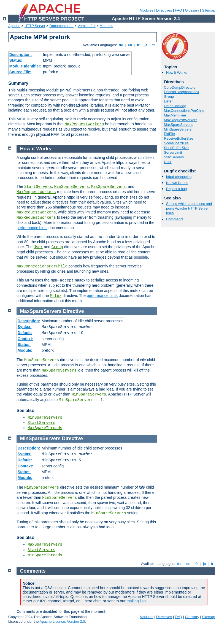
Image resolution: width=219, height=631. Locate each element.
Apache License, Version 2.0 (62, 621)
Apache (14, 26)
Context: (25, 339)
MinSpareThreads (45, 555)
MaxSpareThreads (45, 428)
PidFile (169, 134)
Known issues (177, 183)
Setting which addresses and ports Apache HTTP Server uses (189, 208)
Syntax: (25, 326)
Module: (25, 350)
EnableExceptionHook (181, 92)
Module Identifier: (25, 66)
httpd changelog (179, 177)
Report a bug (176, 189)
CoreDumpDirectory (180, 87)
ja (146, 45)
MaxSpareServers (178, 125)
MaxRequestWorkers (84, 124)
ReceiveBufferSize (178, 138)
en (130, 45)
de (121, 45)
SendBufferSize (176, 148)
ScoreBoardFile (176, 143)
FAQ (178, 10)
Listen (169, 101)
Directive (73, 311)
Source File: (20, 72)
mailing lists (136, 601)
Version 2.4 (87, 26)
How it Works (176, 73)
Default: (25, 333)
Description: (20, 54)
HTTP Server (35, 26)
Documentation (61, 26)
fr (138, 45)
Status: (15, 60)
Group (169, 96)
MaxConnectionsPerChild (184, 111)
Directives (164, 10)
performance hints (32, 228)
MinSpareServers (177, 129)
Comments (174, 219)
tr (154, 45)
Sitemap (208, 10)
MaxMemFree (175, 115)
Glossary (192, 10)
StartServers (174, 157)
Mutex (55, 296)
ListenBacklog (175, 106)
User (167, 162)
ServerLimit (173, 152)
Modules (146, 10)
